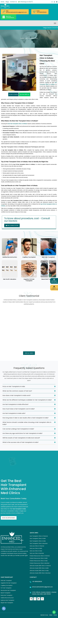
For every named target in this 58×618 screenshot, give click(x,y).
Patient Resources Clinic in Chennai (40, 556)
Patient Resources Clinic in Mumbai (39, 563)
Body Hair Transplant (6, 595)
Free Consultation (12, 225)
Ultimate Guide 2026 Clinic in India (39, 570)
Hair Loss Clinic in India (36, 551)
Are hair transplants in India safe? (14, 413)
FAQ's (55, 615)
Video (50, 615)
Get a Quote (13, 94)
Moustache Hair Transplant (8, 590)
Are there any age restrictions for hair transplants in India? (22, 433)
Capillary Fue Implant (29, 257)
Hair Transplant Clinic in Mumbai (38, 543)
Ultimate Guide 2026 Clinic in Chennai (40, 565)
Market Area (44, 615)
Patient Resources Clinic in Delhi (39, 558)
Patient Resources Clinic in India (39, 560)
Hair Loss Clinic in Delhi (36, 548)
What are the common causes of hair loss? (17, 391)
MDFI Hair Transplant (48, 257)
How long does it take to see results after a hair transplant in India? (25, 418)
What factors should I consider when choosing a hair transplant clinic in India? (27, 423)
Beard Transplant (5, 593)
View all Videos (29, 353)
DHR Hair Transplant (6, 580)
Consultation (10, 17)
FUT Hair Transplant (6, 588)
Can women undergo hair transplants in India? (18, 429)
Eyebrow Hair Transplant (7, 600)
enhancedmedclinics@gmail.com (16, 12)
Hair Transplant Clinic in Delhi (38, 538)
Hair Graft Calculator (9, 279)
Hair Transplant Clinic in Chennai (39, 536)
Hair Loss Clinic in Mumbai (37, 553)
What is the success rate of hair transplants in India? (21, 442)
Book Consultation (54, 288)
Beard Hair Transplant (48, 279)
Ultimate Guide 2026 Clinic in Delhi (39, 568)
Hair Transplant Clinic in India (38, 541)
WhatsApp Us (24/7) (25, 2)
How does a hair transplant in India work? (17, 395)
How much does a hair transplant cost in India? (19, 409)
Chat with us (24, 94)
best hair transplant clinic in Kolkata (17, 123)
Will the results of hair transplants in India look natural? (21, 438)
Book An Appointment (8, 518)
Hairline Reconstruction (9, 257)
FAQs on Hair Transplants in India (14, 386)
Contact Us (13, 2)
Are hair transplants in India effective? (15, 404)
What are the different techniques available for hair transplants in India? (27, 400)
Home (2, 2)
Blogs (7, 2)
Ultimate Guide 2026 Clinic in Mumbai (40, 573)
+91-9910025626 (41, 12)
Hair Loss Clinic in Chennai (37, 546)
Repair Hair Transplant (7, 602)
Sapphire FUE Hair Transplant (29, 280)
